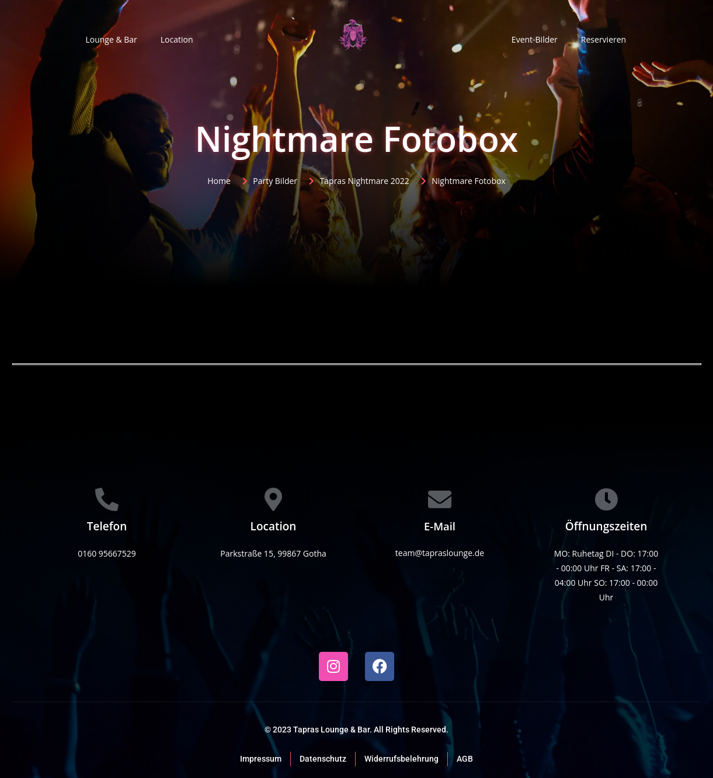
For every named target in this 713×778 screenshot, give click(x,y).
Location (177, 39)
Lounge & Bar (111, 39)
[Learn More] (107, 530)
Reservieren (603, 39)
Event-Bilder (535, 39)
